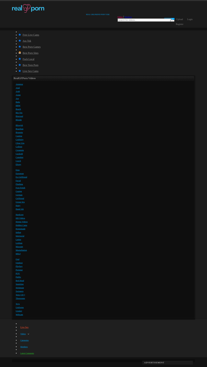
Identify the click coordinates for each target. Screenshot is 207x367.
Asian (18, 95)
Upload (179, 19)
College (19, 146)
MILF (18, 253)
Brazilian (19, 129)
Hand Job (20, 209)
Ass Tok (24, 40)
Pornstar (19, 270)
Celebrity (19, 139)
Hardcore (19, 214)
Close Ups (20, 143)
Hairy (18, 205)
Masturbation (21, 250)
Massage (19, 246)
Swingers (19, 291)
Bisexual (19, 116)
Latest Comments (27, 353)
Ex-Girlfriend (21, 177)
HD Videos (20, 218)
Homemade (20, 229)
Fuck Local (26, 59)
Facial (18, 180)
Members (128, 17)
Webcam (19, 314)
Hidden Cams (21, 225)
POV (18, 273)
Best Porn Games (29, 46)
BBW (18, 105)
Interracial (20, 236)
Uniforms (20, 307)
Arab (18, 91)
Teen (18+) (20, 295)
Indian (18, 232)
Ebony (18, 164)
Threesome (20, 298)
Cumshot (19, 157)
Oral (17, 259)
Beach (18, 109)
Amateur (19, 84)
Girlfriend (20, 198)
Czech (18, 161)
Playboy (19, 266)
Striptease (20, 287)
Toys (18, 304)
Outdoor (19, 263)
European (20, 173)
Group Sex (20, 202)
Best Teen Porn (28, 65)
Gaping (19, 191)
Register (179, 24)
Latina (18, 239)
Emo (18, 170)
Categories (24, 340)
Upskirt (19, 311)
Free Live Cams (28, 34)
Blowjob (19, 125)
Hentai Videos (22, 221)
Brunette (19, 132)
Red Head (20, 280)
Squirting (19, 284)
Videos (120, 17)
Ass (17, 98)
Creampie (20, 150)
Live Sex (24, 327)
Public (18, 277)
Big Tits (19, 112)
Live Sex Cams (28, 71)
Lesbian (19, 243)
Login (189, 19)
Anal (18, 88)
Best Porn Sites (28, 53)
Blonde (19, 120)
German (19, 195)
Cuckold (19, 154)
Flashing (19, 184)
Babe (18, 102)
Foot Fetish (20, 187)
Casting (19, 136)
